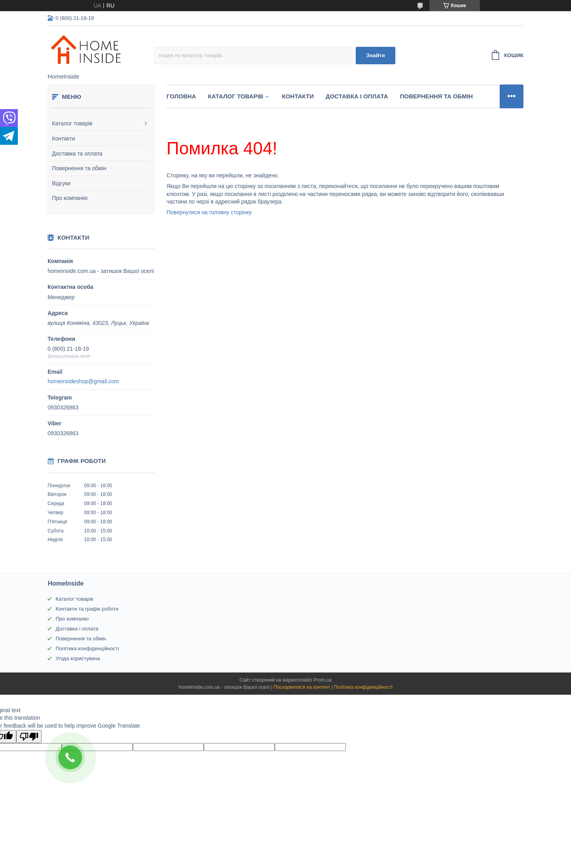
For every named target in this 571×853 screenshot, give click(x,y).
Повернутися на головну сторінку (209, 212)
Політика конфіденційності (87, 648)
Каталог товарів (72, 123)
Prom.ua (322, 680)
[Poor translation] (29, 736)
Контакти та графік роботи (87, 609)
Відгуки (61, 183)
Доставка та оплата (77, 153)
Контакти (63, 138)
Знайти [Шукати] (375, 55)
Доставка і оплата (357, 96)
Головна (181, 96)
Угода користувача (78, 658)
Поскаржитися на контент (302, 687)
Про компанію (70, 198)
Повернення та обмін (79, 168)
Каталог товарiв (235, 96)
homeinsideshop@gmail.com (83, 381)
